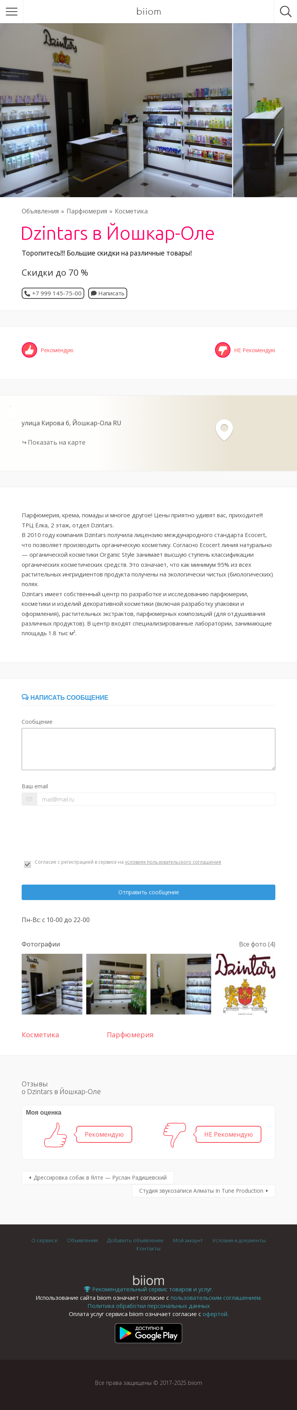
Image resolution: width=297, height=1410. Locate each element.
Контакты (148, 1248)
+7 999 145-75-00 (57, 293)
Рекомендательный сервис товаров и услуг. (148, 1289)
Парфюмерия (87, 211)
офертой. (216, 1314)
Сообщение (37, 721)
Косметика (131, 211)
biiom (148, 11)
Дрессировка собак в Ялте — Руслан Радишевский (100, 1177)
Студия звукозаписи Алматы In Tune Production (201, 1190)
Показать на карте (56, 442)
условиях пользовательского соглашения (173, 862)
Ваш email (35, 786)
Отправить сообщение (148, 892)
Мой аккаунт (188, 1240)
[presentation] (80, 832)
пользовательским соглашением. (216, 1297)
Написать (108, 293)
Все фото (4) (257, 944)
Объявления (40, 211)
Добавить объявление (135, 1240)
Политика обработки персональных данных (148, 1305)
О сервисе (44, 1240)
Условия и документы (239, 1240)
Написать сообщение (65, 697)
